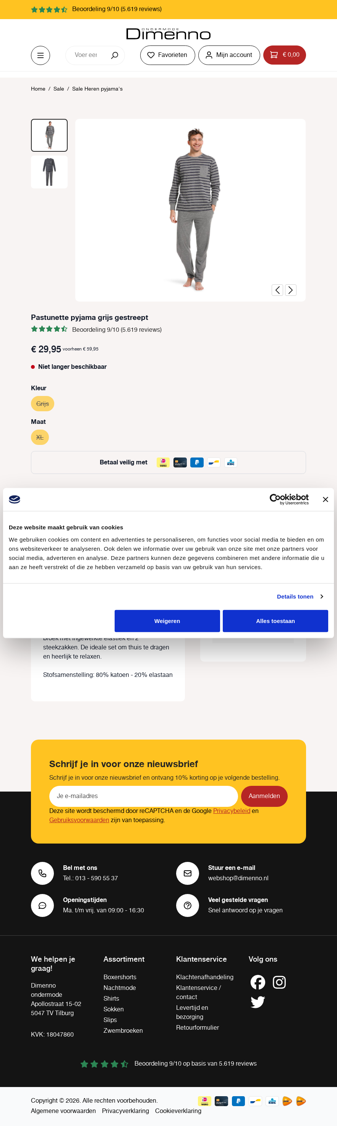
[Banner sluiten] (325, 499)
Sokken (114, 1009)
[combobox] (85, 55)
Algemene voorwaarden (63, 1111)
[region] (168, 210)
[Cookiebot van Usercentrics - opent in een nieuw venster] (275, 499)
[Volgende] (290, 290)
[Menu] (40, 55)
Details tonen (295, 596)
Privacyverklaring (125, 1111)
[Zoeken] (115, 55)
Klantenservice (201, 958)
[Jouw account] (229, 55)
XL (42, 437)
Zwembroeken (123, 1031)
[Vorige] (277, 290)
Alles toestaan (275, 620)
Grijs (45, 403)
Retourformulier (197, 1028)
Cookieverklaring (178, 1111)
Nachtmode (120, 988)
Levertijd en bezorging (192, 1012)
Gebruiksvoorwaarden (79, 820)
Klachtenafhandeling (204, 977)
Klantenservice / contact (198, 992)
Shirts (111, 999)
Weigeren (167, 620)
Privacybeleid (231, 811)
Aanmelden (264, 796)
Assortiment (124, 958)
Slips (110, 1020)
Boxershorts (120, 977)
